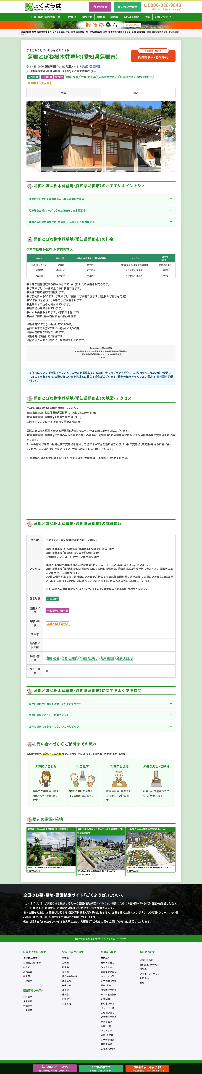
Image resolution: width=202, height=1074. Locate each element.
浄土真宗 (66, 980)
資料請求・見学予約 (153, 55)
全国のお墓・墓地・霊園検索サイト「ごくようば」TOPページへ (101, 938)
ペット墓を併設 (108, 994)
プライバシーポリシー (151, 973)
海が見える (106, 967)
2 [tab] (103, 169)
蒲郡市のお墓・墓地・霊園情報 (131, 31)
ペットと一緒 (107, 1008)
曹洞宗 (65, 994)
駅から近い (106, 1021)
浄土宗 (65, 989)
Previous (28, 137)
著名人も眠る (107, 962)
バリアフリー (107, 1030)
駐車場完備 (127, 77)
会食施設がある (108, 989)
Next (173, 137)
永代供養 (86, 17)
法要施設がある (108, 1017)
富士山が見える (108, 971)
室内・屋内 (106, 985)
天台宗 (45, 83)
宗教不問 (33, 83)
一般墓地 (71, 17)
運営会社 (144, 969)
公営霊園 (27, 1010)
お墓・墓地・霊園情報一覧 (45, 17)
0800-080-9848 (164, 7)
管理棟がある (107, 1012)
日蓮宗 (65, 999)
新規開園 (105, 999)
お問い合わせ (129, 7)
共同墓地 (27, 996)
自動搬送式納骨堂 (32, 962)
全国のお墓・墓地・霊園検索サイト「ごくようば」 (42, 31)
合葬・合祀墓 (88, 77)
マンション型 (107, 976)
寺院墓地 (33, 77)
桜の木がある (107, 1003)
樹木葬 (114, 17)
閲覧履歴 (102, 7)
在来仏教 (66, 985)
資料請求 (162, 376)
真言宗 (65, 971)
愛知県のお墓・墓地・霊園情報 (103, 31)
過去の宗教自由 (70, 976)
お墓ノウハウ (163, 17)
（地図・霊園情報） (92, 66)
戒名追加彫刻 (131, 17)
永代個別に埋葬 (108, 980)
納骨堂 (101, 17)
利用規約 (144, 978)
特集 (147, 17)
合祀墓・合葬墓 (30, 958)
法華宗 (65, 958)
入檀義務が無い (108, 77)
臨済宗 (65, 967)
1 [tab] (98, 169)
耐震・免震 (72, 77)
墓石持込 (105, 958)
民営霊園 (27, 1001)
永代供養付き (144, 77)
